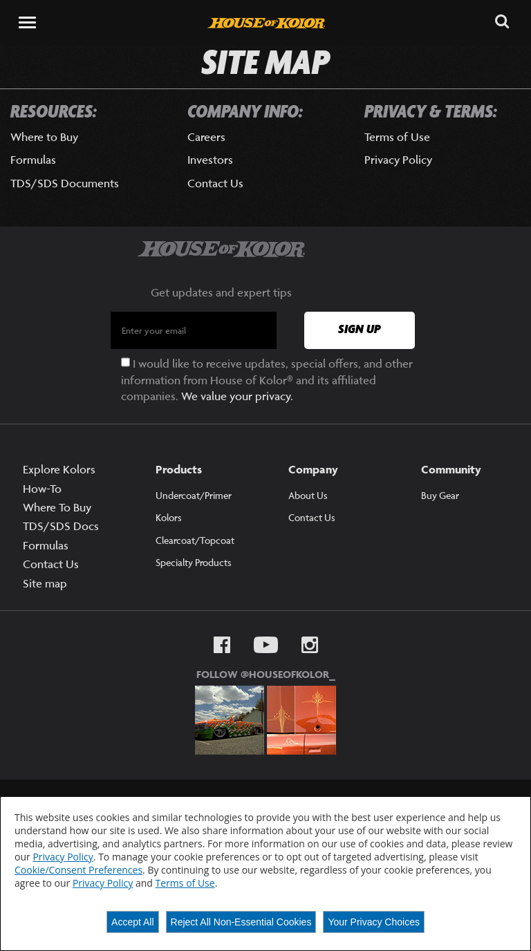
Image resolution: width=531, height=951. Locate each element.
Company (313, 469)
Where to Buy (44, 137)
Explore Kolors (59, 469)
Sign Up (359, 329)
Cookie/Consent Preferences (78, 869)
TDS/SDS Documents (64, 183)
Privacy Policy (398, 160)
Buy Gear (440, 495)
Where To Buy (57, 507)
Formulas (33, 160)
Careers (206, 137)
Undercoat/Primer (194, 495)
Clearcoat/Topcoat (195, 540)
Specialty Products (194, 562)
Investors (210, 160)
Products (179, 469)
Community (451, 469)
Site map (45, 583)
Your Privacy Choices (374, 922)
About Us (308, 495)
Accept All (132, 922)
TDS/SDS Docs (61, 526)
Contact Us (215, 183)
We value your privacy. (237, 396)
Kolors (169, 518)
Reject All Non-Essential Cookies (241, 922)
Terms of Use (397, 137)
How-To (42, 489)
